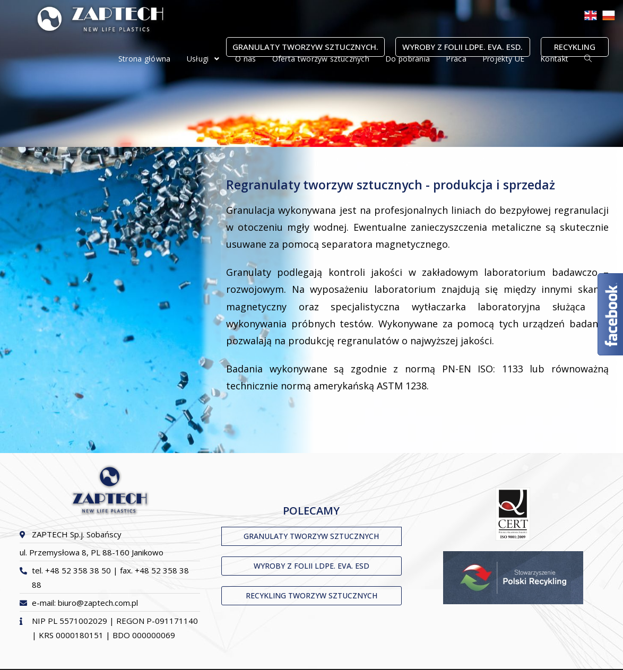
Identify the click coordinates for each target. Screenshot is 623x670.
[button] (311, 536)
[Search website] (588, 59)
